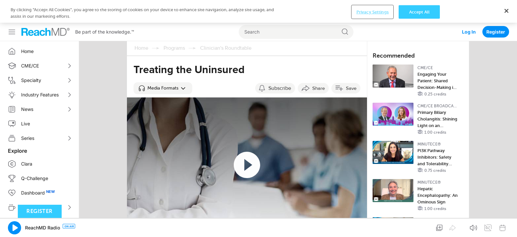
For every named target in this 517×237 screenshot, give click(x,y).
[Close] (506, 226)
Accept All (419, 226)
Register (495, 9)
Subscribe (279, 65)
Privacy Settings (372, 226)
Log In (469, 9)
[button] (163, 65)
